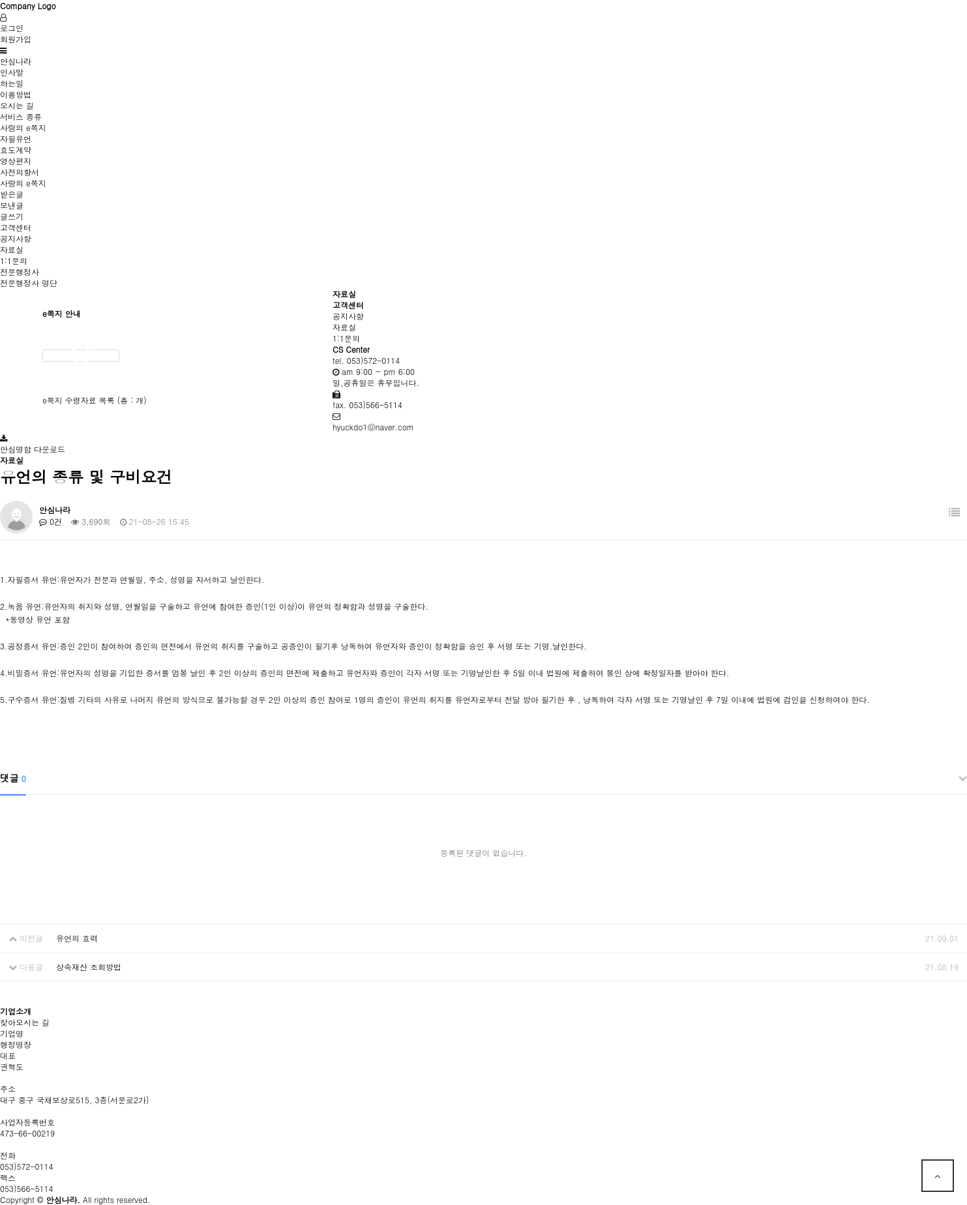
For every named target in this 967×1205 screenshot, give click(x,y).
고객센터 (15, 227)
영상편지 (15, 160)
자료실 (11, 249)
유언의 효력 (77, 938)
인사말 (11, 72)
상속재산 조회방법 (88, 966)
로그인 (11, 27)
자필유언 (15, 138)
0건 (50, 521)
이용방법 (15, 94)
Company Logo (28, 5)
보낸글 (11, 205)
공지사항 (15, 238)
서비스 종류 (21, 116)
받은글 (11, 194)
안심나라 (15, 61)
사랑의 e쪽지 (23, 127)
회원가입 (15, 38)
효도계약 (15, 149)
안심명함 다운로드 (32, 448)
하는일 (11, 83)
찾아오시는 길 (25, 1022)
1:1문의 (13, 260)
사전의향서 (19, 171)
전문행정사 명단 (28, 282)
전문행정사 (19, 271)
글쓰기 (11, 216)
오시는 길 (17, 105)
